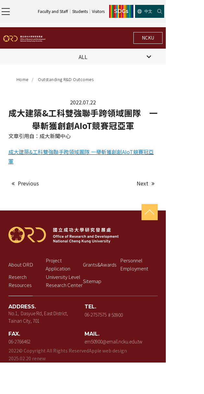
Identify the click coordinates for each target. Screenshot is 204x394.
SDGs (159, 11)
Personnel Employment (162, 257)
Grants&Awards (118, 257)
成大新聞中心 (56, 137)
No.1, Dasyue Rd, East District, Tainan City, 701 (52, 309)
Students (117, 11)
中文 (182, 11)
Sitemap (111, 273)
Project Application (77, 257)
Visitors (135, 11)
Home (24, 80)
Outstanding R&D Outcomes (68, 80)
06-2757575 (114, 307)
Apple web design (109, 344)
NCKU (185, 37)
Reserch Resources (31, 273)
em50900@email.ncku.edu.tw (132, 334)
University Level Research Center (74, 273)
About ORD (22, 257)
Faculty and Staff (90, 11)
